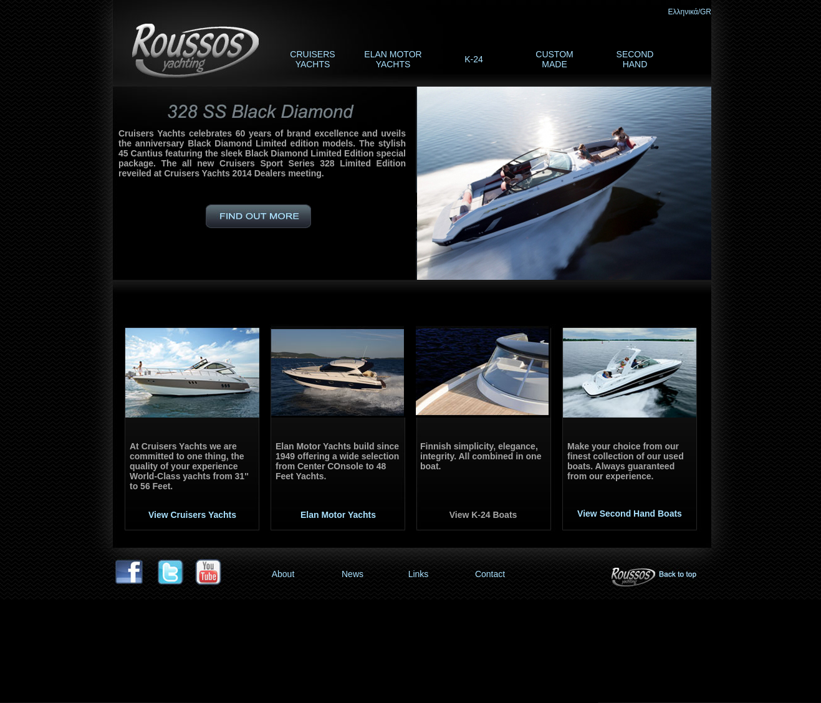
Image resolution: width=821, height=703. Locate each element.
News (352, 574)
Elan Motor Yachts (338, 515)
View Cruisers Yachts (192, 515)
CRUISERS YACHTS (312, 59)
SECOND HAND (635, 59)
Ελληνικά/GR (689, 11)
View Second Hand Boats (629, 514)
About (283, 574)
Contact (490, 574)
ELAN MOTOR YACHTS (392, 59)
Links (418, 574)
